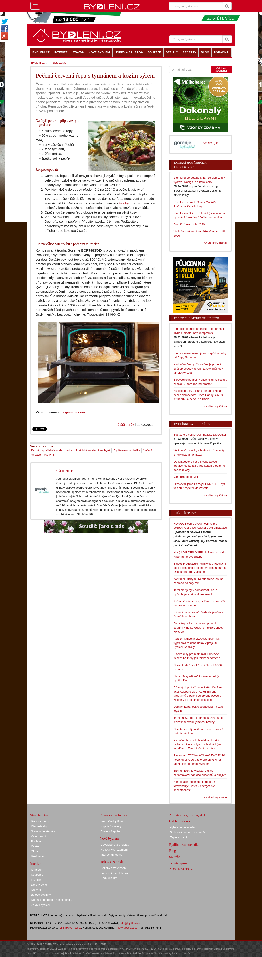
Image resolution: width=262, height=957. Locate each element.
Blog (172, 851)
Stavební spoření (111, 831)
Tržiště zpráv (124, 424)
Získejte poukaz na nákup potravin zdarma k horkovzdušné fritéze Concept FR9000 (199, 627)
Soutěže (174, 857)
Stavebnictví (39, 815)
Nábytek (36, 889)
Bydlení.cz (38, 62)
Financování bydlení (114, 815)
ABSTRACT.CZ (181, 869)
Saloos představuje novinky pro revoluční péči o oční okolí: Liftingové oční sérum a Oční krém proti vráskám (200, 567)
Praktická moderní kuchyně (93, 450)
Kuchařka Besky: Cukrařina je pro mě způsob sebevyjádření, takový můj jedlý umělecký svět (199, 368)
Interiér (35, 863)
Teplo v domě (178, 837)
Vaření (147, 450)
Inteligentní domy (111, 854)
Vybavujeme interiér (182, 827)
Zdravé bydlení (40, 905)
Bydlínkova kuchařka (127, 450)
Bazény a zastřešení (113, 868)
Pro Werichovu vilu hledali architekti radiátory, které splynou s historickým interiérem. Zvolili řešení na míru (197, 744)
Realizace (37, 856)
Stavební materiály (43, 831)
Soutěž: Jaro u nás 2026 (189, 224)
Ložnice (36, 879)
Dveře (35, 846)
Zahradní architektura (114, 873)
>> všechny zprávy (215, 797)
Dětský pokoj (39, 884)
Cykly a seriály (180, 821)
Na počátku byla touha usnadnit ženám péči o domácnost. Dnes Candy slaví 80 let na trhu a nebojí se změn (199, 395)
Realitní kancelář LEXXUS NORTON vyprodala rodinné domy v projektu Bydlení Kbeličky (197, 643)
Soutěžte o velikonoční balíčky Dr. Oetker (200, 434)
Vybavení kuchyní (42, 454)
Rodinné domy (40, 821)
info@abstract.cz (126, 927)
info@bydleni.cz (130, 923)
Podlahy (36, 841)
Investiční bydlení (111, 821)
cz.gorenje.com (73, 412)
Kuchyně (36, 869)
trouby (124, 203)
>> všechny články (215, 242)
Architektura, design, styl (187, 815)
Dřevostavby (39, 826)
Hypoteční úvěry (110, 826)
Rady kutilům (108, 878)
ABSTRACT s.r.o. (70, 927)
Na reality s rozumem (114, 849)
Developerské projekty (114, 844)
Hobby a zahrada (111, 862)
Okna (34, 851)
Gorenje (64, 470)
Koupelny (37, 874)
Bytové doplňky (41, 894)
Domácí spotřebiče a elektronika (51, 450)
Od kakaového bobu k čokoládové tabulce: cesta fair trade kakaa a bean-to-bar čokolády (200, 466)
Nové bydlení (109, 838)
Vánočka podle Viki (186, 477)
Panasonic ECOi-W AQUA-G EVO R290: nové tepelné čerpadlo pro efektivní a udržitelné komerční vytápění (200, 759)
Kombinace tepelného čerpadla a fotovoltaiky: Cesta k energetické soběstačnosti (195, 786)
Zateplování (38, 836)
